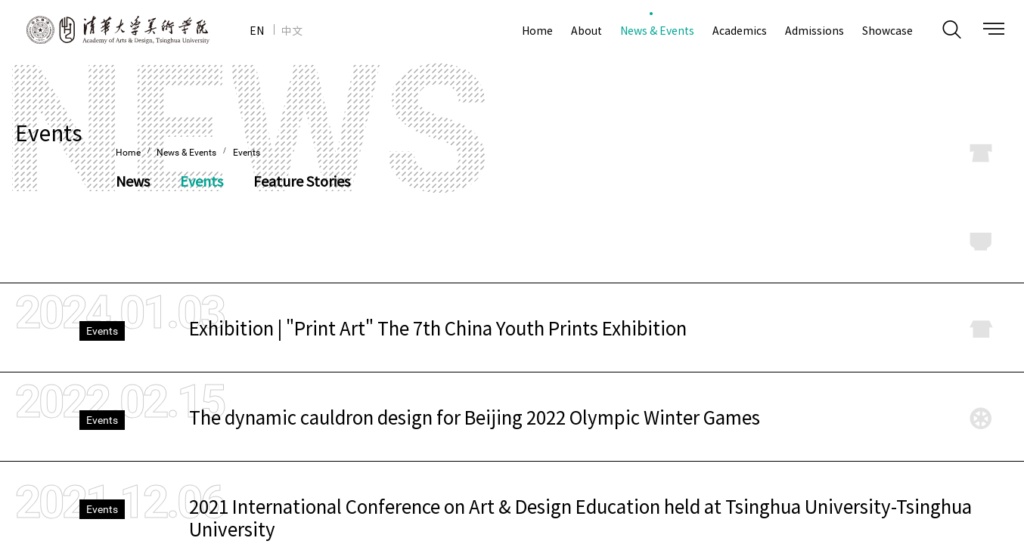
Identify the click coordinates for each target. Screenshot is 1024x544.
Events (246, 152)
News (133, 181)
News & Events (188, 152)
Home (128, 152)
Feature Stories (301, 181)
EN (257, 30)
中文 (292, 30)
